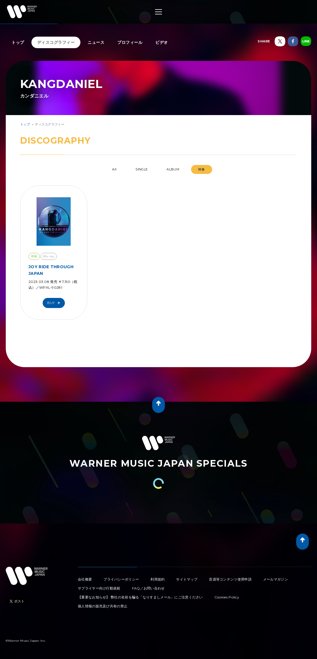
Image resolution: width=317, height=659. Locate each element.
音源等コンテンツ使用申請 (230, 579)
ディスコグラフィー (56, 42)
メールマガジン (275, 579)
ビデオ (161, 42)
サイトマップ (186, 579)
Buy (55, 303)
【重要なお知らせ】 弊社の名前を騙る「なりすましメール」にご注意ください (140, 597)
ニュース (96, 42)
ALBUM (173, 169)
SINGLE (141, 169)
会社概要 (85, 579)
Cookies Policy (226, 597)
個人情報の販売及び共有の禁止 (102, 606)
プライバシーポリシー (121, 579)
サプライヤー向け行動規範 (99, 588)
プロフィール (129, 42)
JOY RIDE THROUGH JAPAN (51, 270)
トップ (18, 42)
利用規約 (157, 579)
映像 (201, 169)
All (114, 169)
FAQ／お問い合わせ (148, 588)
